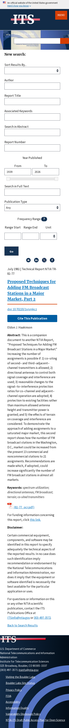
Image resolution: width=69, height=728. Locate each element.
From (17, 166)
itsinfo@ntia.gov (28, 670)
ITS (23, 19)
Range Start (13, 227)
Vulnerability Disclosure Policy (23, 714)
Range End (31, 227)
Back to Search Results (22, 625)
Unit (48, 227)
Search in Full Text (16, 186)
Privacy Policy (14, 690)
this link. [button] (35, 520)
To (45, 166)
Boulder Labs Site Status (20, 683)
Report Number (15, 142)
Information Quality (17, 708)
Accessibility (13, 702)
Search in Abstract (16, 126)
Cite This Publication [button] (32, 318)
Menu (61, 15)
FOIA (8, 696)
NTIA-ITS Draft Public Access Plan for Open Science (35, 720)
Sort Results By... (15, 65)
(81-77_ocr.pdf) (24, 507)
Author (9, 80)
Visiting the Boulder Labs (20, 677)
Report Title (12, 95)
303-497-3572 (42, 618)
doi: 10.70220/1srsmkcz (22, 309)
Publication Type (15, 202)
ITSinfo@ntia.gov (18, 618)
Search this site (24, 34)
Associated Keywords (18, 111)
